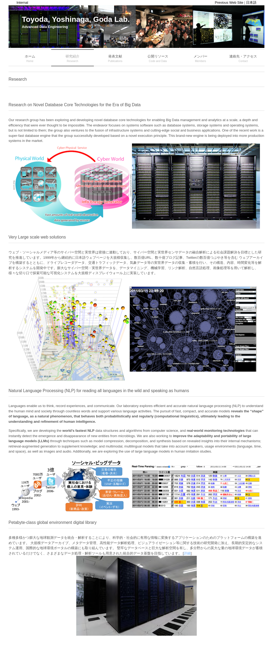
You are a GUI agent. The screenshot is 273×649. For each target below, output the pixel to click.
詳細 (187, 553)
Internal (22, 3)
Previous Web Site (229, 3)
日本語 (251, 3)
